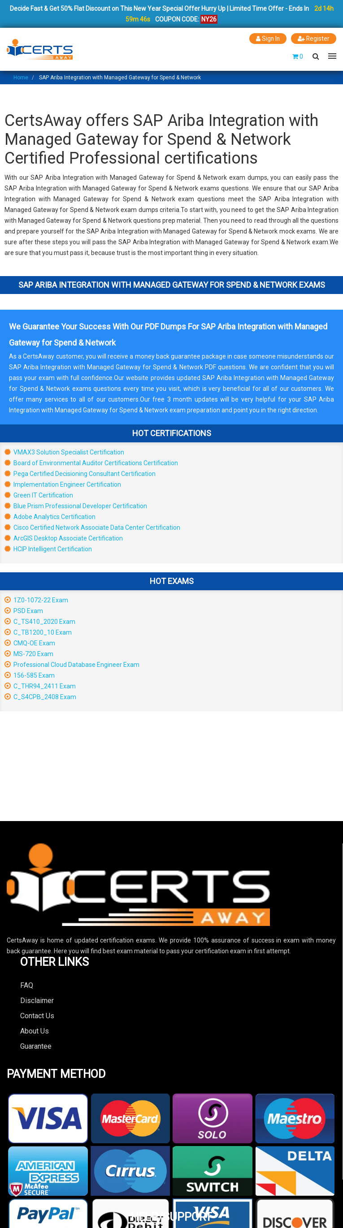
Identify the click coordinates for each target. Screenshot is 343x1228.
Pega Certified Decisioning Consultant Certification (80, 473)
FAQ (26, 985)
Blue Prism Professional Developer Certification (75, 505)
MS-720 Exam (28, 653)
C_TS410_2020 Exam (39, 621)
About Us (34, 1030)
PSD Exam (23, 610)
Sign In (267, 38)
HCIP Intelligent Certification (48, 548)
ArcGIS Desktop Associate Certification (63, 537)
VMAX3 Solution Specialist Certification (64, 451)
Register (313, 38)
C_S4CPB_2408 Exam (40, 696)
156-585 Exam (29, 675)
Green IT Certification (38, 494)
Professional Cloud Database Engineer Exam (71, 664)
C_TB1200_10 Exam (38, 632)
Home (20, 77)
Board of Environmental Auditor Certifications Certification (91, 462)
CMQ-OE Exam (29, 642)
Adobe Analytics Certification (50, 516)
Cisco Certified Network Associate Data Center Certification (92, 527)
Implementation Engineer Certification (62, 484)
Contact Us (37, 1015)
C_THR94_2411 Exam (40, 685)
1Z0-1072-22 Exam (36, 599)
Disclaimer (37, 1000)
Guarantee (36, 1046)
